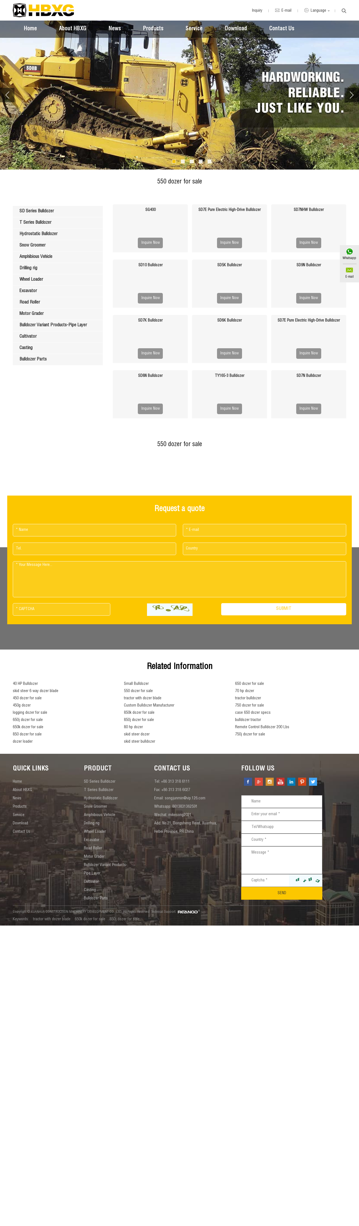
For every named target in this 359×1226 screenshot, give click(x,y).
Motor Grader (94, 857)
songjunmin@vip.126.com (185, 798)
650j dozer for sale (28, 720)
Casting (90, 890)
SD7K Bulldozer (150, 321)
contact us (172, 769)
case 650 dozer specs (253, 713)
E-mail (349, 276)
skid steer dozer (136, 735)
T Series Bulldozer (98, 790)
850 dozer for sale (27, 735)
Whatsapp (349, 258)
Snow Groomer (95, 807)
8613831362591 (185, 807)
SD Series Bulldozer (99, 782)
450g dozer (22, 706)
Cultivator (91, 882)
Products (153, 29)
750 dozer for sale (249, 706)
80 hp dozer (133, 727)
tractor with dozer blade (142, 698)
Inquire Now (150, 243)
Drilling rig (91, 823)
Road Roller (93, 849)
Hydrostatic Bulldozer (101, 798)
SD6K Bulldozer (229, 321)
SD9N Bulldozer (308, 265)
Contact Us (281, 29)
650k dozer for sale (28, 727)
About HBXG (72, 29)
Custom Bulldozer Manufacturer (149, 706)
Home (30, 29)
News (115, 29)
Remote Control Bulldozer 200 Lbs (262, 727)
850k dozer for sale (139, 713)
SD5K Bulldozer (229, 265)
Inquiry (257, 11)
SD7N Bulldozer (308, 376)
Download (236, 29)
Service (194, 29)
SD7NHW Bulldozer (309, 210)
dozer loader (23, 742)
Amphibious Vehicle (99, 815)
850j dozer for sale (139, 720)
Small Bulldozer (136, 684)
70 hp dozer (244, 691)
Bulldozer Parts (96, 899)
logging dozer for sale (30, 713)
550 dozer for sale (138, 691)
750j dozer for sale (250, 735)
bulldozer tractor (248, 720)
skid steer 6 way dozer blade (35, 691)
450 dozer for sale (27, 698)
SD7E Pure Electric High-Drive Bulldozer (229, 210)
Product (98, 769)
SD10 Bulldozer (150, 265)
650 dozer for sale (249, 684)
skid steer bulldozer (139, 742)
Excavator (91, 840)
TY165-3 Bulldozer (229, 376)
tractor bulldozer (248, 698)
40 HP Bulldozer (25, 684)
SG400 (150, 210)
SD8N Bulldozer (150, 376)
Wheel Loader (95, 832)
